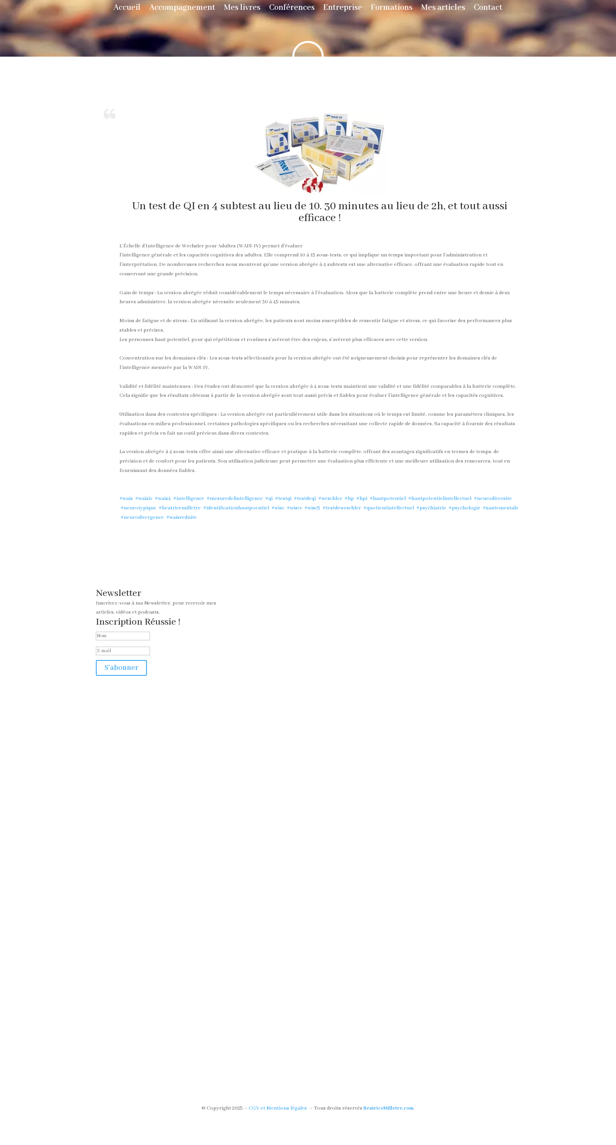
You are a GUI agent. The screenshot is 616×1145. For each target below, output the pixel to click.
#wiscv (294, 508)
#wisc (277, 508)
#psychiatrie (430, 508)
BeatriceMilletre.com (388, 1108)
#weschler (329, 498)
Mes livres (242, 9)
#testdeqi (304, 498)
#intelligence (188, 498)
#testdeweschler (341, 508)
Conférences (292, 9)
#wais (126, 498)
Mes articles (443, 9)
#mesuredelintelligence (234, 498)
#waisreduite (181, 517)
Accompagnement (182, 9)
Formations (391, 9)
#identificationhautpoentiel (235, 508)
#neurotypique (137, 508)
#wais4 (162, 498)
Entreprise (342, 9)
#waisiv (143, 498)
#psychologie (463, 508)
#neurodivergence (141, 517)
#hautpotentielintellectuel (439, 498)
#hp (348, 498)
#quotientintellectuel (388, 508)
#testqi (283, 498)
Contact (488, 9)
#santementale (500, 508)
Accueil (127, 9)
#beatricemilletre (179, 508)
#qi (268, 498)
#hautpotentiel (387, 498)
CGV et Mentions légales (278, 1108)
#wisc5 (311, 508)
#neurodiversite (492, 498)
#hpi (361, 498)
